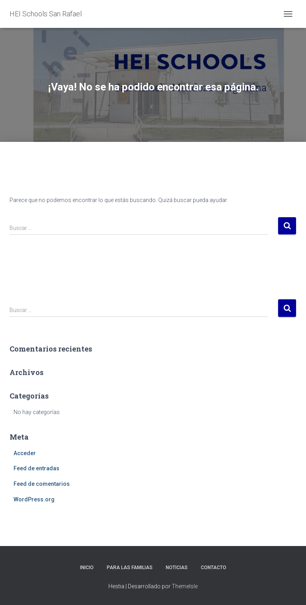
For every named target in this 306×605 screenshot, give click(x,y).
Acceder (25, 453)
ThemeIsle (185, 586)
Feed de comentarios (42, 484)
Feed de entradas (36, 468)
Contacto (213, 567)
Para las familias (130, 567)
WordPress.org (34, 499)
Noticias (177, 567)
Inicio (87, 567)
